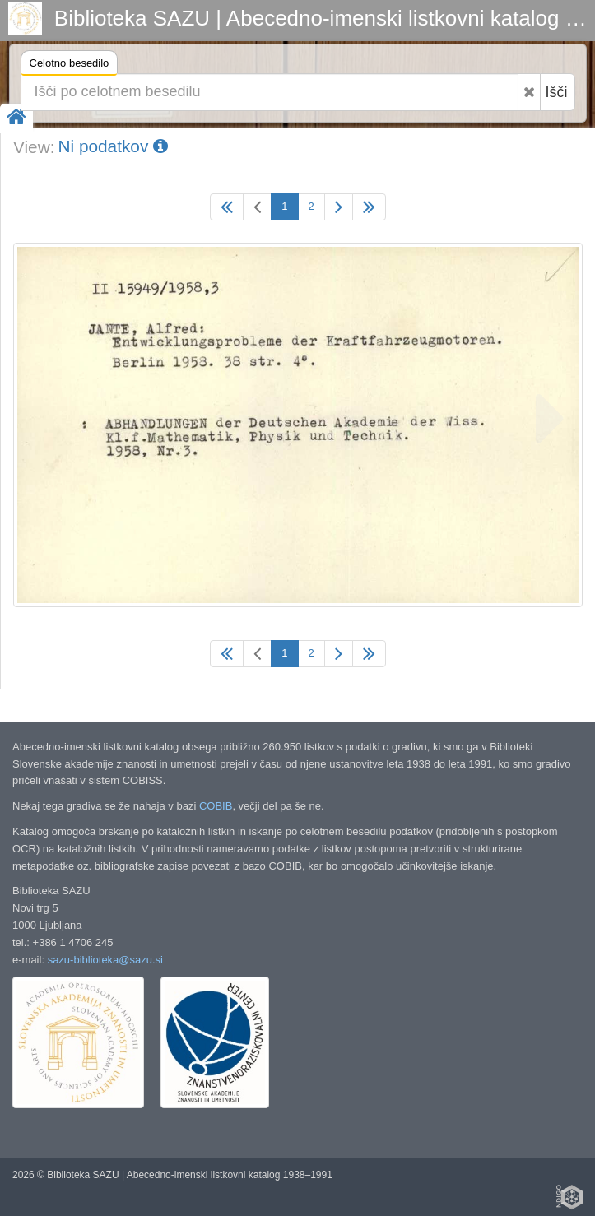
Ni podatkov (113, 146)
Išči (557, 92)
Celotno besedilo (69, 65)
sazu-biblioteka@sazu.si (105, 960)
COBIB (215, 806)
